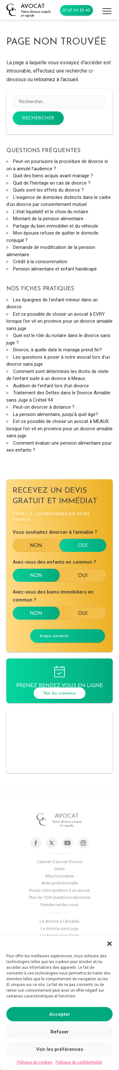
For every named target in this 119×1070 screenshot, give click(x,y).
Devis (60, 868)
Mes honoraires (59, 876)
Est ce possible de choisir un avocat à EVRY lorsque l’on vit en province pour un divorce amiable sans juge (59, 321)
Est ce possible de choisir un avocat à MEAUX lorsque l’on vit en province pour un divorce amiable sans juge (59, 429)
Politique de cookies (34, 1062)
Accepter (59, 1014)
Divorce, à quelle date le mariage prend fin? (57, 350)
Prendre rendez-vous (59, 904)
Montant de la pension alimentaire (48, 219)
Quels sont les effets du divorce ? (48, 190)
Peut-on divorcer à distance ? (44, 407)
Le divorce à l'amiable (59, 921)
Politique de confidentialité (79, 1062)
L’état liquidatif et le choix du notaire (50, 212)
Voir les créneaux (59, 693)
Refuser (59, 1032)
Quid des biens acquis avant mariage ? (53, 176)
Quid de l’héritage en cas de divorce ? (51, 183)
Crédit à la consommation (40, 261)
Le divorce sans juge (59, 928)
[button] (109, 943)
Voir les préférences (59, 1049)
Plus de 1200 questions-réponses (59, 897)
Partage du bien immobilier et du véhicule (55, 226)
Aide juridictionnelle (60, 883)
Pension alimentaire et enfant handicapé (55, 269)
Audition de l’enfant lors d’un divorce (51, 386)
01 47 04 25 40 (76, 10)
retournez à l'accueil (56, 79)
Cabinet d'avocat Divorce (60, 861)
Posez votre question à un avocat (59, 890)
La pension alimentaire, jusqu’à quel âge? (55, 414)
